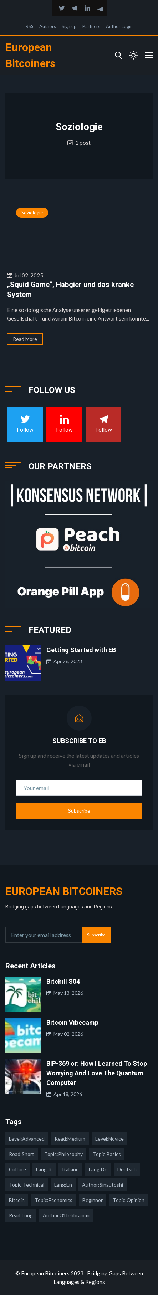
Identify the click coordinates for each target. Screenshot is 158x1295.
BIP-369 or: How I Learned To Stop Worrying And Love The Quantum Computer (96, 1073)
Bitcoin (17, 1200)
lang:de (98, 1169)
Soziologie (32, 212)
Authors (47, 26)
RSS (30, 26)
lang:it (44, 1169)
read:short (21, 1154)
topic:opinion (128, 1200)
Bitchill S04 (63, 981)
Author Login (119, 26)
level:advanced (27, 1139)
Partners (91, 26)
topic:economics (53, 1200)
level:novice (109, 1139)
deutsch (127, 1169)
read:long (21, 1215)
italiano (70, 1169)
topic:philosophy (63, 1154)
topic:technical (26, 1185)
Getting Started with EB (81, 650)
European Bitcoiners (63, 891)
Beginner (92, 1200)
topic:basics (107, 1154)
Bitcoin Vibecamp (72, 1022)
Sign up (69, 26)
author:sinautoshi (102, 1185)
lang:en (63, 1185)
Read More (25, 339)
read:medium (70, 1139)
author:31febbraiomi (66, 1215)
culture (17, 1169)
